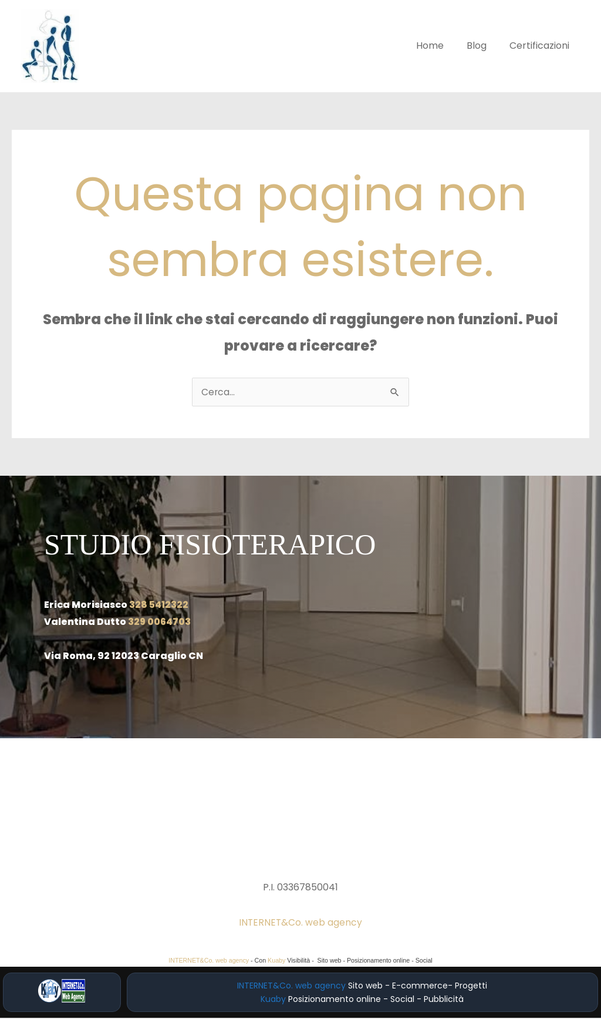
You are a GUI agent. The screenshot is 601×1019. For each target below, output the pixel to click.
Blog (482, 45)
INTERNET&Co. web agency (300, 923)
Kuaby (276, 961)
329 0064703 (160, 623)
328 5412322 (159, 606)
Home (440, 45)
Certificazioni (541, 45)
